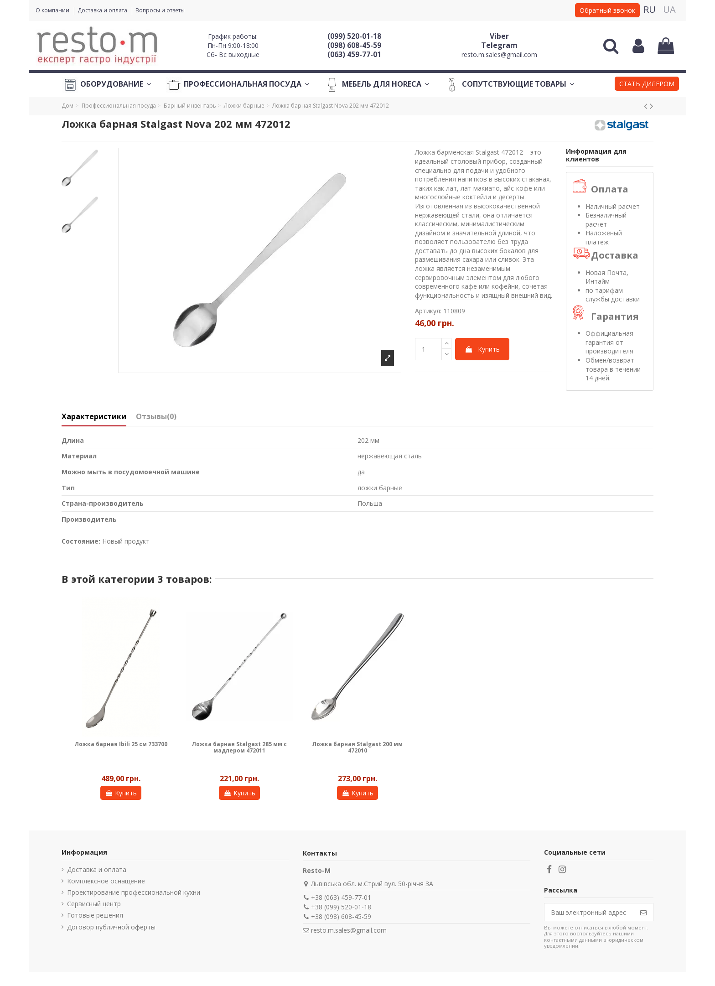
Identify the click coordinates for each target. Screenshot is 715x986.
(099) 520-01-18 (354, 36)
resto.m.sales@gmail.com (499, 54)
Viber (499, 36)
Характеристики (94, 416)
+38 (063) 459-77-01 (341, 897)
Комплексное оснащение (106, 881)
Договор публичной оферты (111, 927)
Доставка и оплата (103, 10)
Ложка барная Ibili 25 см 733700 (120, 744)
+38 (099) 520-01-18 (341, 907)
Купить (482, 349)
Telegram (499, 45)
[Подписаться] (643, 912)
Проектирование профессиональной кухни (133, 892)
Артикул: (428, 310)
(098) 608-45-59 (354, 45)
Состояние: (81, 541)
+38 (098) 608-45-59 (341, 916)
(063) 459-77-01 (354, 54)
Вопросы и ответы (160, 10)
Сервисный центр (94, 903)
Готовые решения (95, 915)
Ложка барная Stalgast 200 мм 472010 (357, 747)
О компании (53, 10)
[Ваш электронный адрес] (589, 912)
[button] (647, 85)
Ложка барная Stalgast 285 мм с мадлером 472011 (239, 747)
